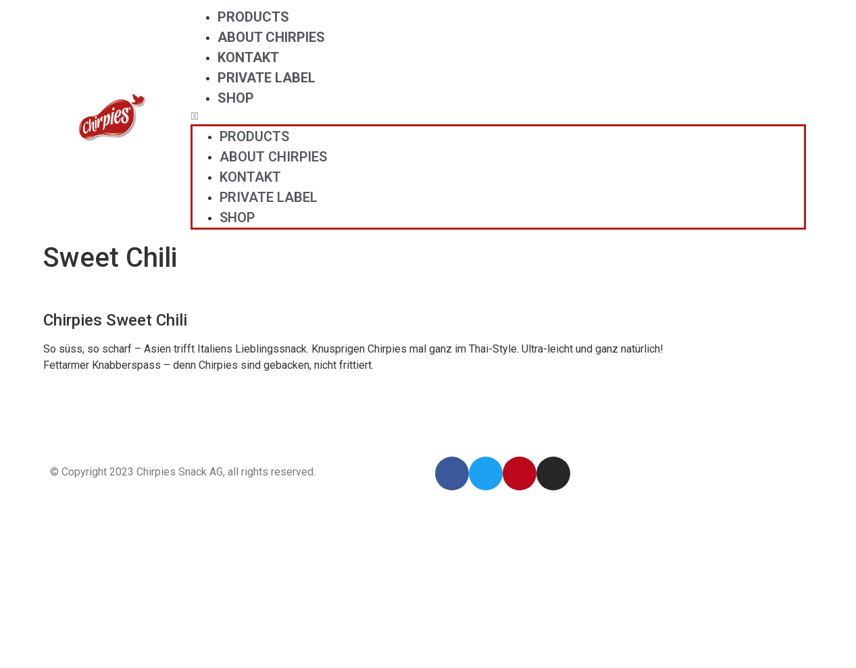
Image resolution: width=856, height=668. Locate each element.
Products (253, 17)
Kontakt (248, 57)
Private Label (267, 78)
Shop (236, 98)
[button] (498, 116)
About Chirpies (271, 37)
